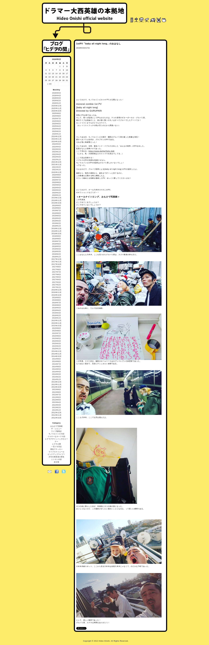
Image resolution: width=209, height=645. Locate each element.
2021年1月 (56, 170)
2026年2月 (56, 101)
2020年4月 (56, 188)
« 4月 (49, 84)
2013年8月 (56, 392)
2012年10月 (56, 418)
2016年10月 (56, 295)
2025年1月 (56, 134)
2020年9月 (56, 175)
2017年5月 (56, 277)
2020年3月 (56, 190)
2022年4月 (56, 154)
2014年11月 (56, 354)
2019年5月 (56, 216)
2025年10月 (56, 111)
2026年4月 (56, 95)
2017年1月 (56, 287)
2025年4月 (56, 126)
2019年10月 (56, 203)
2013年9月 (56, 389)
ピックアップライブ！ (56, 454)
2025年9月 (56, 113)
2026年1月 (56, 103)
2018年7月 (56, 241)
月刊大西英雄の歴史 (57, 457)
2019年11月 (56, 200)
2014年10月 (56, 356)
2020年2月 (56, 193)
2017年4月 (56, 280)
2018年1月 (56, 257)
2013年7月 (56, 395)
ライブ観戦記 (56, 431)
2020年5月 (56, 185)
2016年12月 (56, 290)
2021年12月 (56, 162)
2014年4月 (56, 372)
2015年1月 (56, 349)
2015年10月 (56, 326)
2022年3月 (56, 157)
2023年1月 (56, 152)
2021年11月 (56, 165)
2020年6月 (56, 182)
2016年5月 (56, 308)
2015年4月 (56, 341)
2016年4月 (56, 310)
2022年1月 (56, 159)
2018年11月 (56, 231)
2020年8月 (56, 177)
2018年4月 (56, 249)
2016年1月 (56, 318)
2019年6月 (56, 213)
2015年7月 (56, 333)
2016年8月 (56, 300)
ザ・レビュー (56, 429)
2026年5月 (56, 93)
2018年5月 (56, 246)
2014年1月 (56, 379)
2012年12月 (56, 413)
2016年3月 (56, 313)
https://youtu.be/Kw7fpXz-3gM (101, 151)
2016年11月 (56, 292)
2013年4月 (56, 402)
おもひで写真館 (56, 426)
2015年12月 (56, 320)
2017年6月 (56, 274)
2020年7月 (56, 180)
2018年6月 (56, 244)
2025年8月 (56, 116)
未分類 (56, 462)
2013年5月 (56, 400)
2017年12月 (56, 259)
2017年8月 (56, 269)
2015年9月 (56, 328)
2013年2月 (56, 407)
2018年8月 (56, 239)
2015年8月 (56, 331)
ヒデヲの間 (56, 444)
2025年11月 (56, 108)
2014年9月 (56, 359)
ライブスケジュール (57, 452)
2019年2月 (56, 223)
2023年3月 (56, 149)
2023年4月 (56, 147)
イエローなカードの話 (56, 436)
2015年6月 (56, 336)
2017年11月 (56, 262)
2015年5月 (56, 338)
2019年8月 (56, 208)
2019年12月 (56, 198)
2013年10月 (56, 387)
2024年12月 (56, 136)
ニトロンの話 (56, 459)
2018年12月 (56, 228)
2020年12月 (56, 172)
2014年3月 (56, 374)
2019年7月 (56, 210)
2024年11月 (56, 139)
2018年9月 (56, 236)
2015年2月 (56, 346)
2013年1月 (56, 410)
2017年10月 (56, 264)
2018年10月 (56, 234)
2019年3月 (56, 221)
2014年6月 (56, 367)
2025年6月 (56, 121)
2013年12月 (56, 382)
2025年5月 (56, 124)
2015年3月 (56, 343)
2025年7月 (56, 119)
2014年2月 (56, 377)
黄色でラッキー (56, 449)
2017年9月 (56, 267)
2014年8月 (56, 361)
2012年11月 (56, 415)
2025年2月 (56, 131)
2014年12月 (56, 351)
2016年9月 (56, 298)
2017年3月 (56, 282)
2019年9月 (56, 205)
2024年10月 (56, 141)
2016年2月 (56, 315)
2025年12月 (56, 106)
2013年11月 (56, 384)
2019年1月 (56, 226)
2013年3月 (56, 405)
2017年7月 (56, 272)
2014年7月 (56, 364)
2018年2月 (56, 254)
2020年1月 (56, 195)
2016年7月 (56, 303)
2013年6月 (56, 397)
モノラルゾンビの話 (57, 434)
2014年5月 (56, 369)
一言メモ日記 (56, 447)
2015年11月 (56, 323)
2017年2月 (56, 285)
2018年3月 (56, 251)
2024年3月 (56, 144)
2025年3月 (56, 129)
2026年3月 (56, 98)
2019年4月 (56, 218)
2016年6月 (56, 305)
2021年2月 (56, 167)
